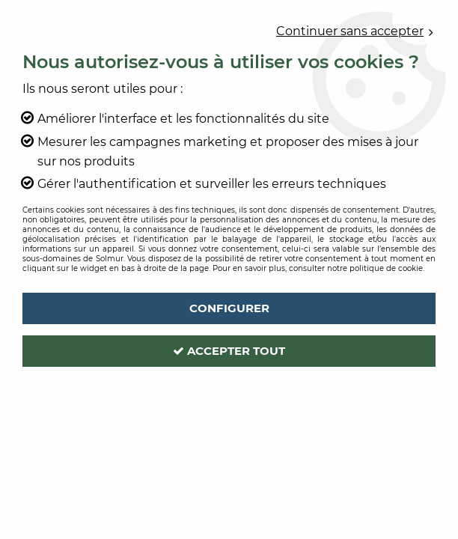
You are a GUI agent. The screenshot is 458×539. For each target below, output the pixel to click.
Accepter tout (229, 351)
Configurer (229, 308)
